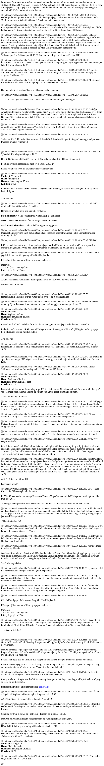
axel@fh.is (44, 687)
